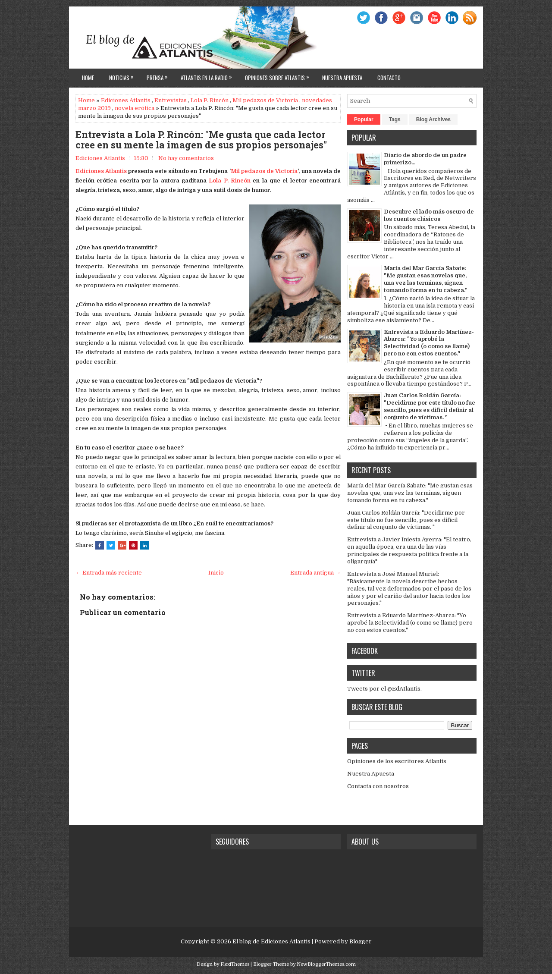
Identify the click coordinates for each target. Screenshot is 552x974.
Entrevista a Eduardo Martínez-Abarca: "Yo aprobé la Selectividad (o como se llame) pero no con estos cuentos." (429, 343)
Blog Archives (433, 119)
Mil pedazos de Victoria (265, 100)
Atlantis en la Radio (208, 75)
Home (88, 77)
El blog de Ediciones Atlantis (271, 941)
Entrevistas (170, 100)
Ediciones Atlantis (126, 100)
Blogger (360, 941)
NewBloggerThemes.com (326, 964)
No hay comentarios (186, 158)
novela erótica (134, 108)
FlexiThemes (234, 964)
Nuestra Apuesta (370, 773)
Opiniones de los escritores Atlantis (396, 761)
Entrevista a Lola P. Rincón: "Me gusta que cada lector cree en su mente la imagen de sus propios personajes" (201, 139)
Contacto (389, 77)
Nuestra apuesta (342, 77)
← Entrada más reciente (108, 572)
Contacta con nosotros (378, 786)
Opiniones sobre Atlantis (279, 75)
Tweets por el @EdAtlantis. (384, 688)
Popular (363, 119)
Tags (395, 119)
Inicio (216, 572)
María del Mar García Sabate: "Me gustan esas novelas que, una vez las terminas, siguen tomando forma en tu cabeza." (425, 279)
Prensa (159, 75)
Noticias (123, 75)
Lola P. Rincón (210, 100)
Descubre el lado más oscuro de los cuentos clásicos (429, 215)
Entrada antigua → (315, 572)
